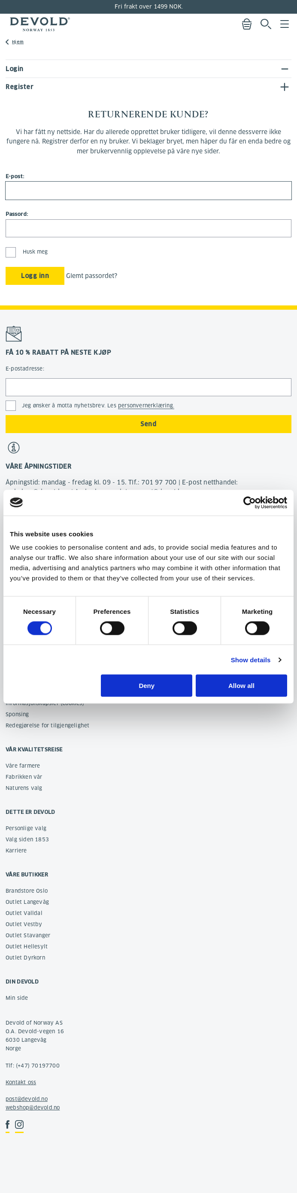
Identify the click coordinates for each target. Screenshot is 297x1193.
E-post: (15, 176)
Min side (17, 998)
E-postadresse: (25, 368)
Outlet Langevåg (27, 902)
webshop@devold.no (33, 1107)
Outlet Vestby (24, 924)
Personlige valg (26, 828)
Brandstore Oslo (27, 891)
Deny (147, 685)
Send (148, 424)
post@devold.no (27, 1099)
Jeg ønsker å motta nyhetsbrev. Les (98, 405)
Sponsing (17, 714)
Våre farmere (23, 765)
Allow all (241, 685)
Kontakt (16, 1082)
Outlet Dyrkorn (25, 957)
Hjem (18, 41)
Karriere (16, 850)
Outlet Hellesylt (27, 946)
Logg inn (35, 275)
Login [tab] (15, 69)
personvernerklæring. (146, 405)
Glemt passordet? (91, 275)
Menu (284, 24)
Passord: (17, 214)
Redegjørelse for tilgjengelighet (47, 725)
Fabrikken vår (24, 777)
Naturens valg (24, 788)
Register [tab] (19, 87)
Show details (251, 659)
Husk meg (27, 251)
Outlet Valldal (24, 913)
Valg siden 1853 (27, 839)
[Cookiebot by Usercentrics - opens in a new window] (249, 502)
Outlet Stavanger (28, 935)
